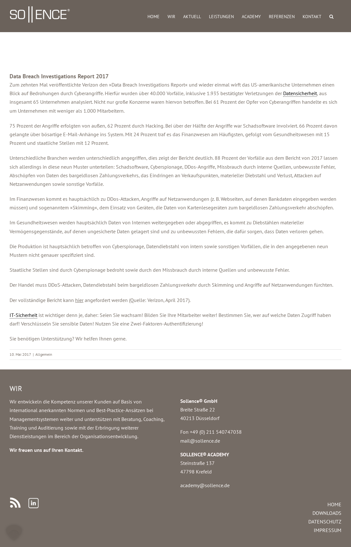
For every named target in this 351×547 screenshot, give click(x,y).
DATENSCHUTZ (324, 521)
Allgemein (43, 354)
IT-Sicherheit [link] (23, 315)
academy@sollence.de (205, 485)
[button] (331, 16)
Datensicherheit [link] (300, 93)
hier (79, 300)
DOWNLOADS (326, 513)
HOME (334, 504)
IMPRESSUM (327, 530)
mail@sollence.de (200, 441)
